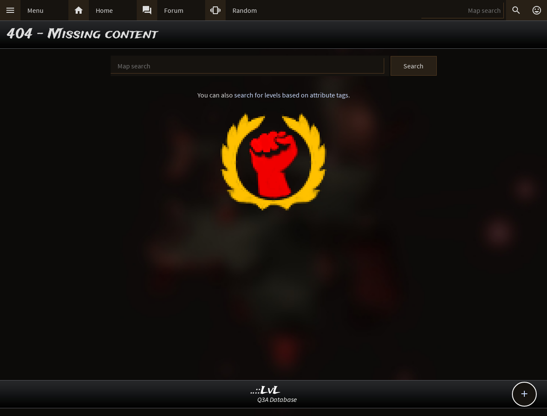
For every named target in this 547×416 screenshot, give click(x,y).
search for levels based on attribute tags (291, 95)
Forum (173, 10)
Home (104, 10)
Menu (35, 10)
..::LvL (265, 390)
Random (244, 10)
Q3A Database (277, 399)
